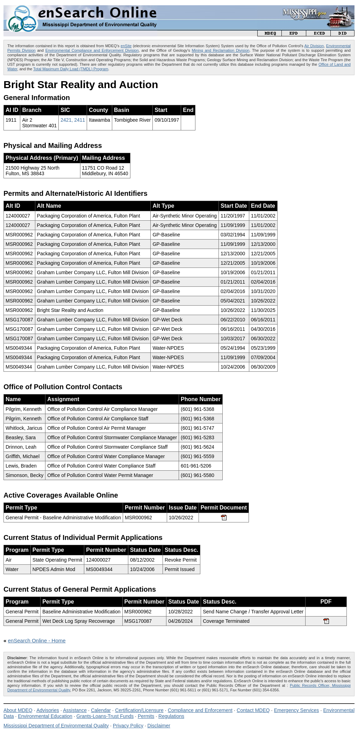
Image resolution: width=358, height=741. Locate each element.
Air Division (314, 46)
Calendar (101, 710)
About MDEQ (18, 710)
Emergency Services (296, 710)
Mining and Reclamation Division (221, 50)
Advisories (47, 710)
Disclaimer (159, 725)
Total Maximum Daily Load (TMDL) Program (70, 69)
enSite (126, 46)
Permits (146, 716)
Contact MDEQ (253, 710)
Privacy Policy (128, 725)
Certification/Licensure (139, 710)
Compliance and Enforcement (200, 710)
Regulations (171, 716)
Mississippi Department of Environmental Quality (56, 725)
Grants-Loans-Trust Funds (105, 716)
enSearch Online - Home (37, 640)
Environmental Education (45, 716)
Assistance (75, 710)
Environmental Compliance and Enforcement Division (92, 50)
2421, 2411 (72, 120)
